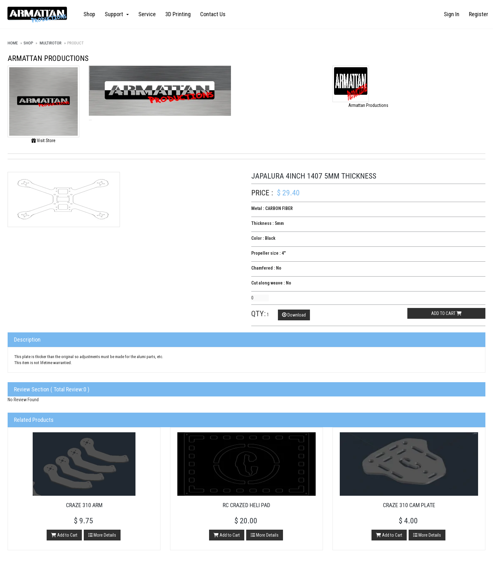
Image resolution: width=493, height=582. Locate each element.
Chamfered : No (266, 268)
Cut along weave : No (271, 282)
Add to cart (446, 313)
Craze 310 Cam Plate (409, 505)
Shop (89, 14)
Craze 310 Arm (84, 505)
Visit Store (43, 140)
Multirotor (51, 43)
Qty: (258, 313)
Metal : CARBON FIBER (272, 208)
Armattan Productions (48, 58)
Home (13, 43)
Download (294, 314)
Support (117, 14)
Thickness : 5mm (267, 223)
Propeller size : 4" (268, 253)
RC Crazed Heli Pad (246, 505)
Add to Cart (64, 535)
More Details (102, 535)
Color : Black (263, 238)
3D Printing (178, 14)
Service (147, 14)
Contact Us (213, 14)
